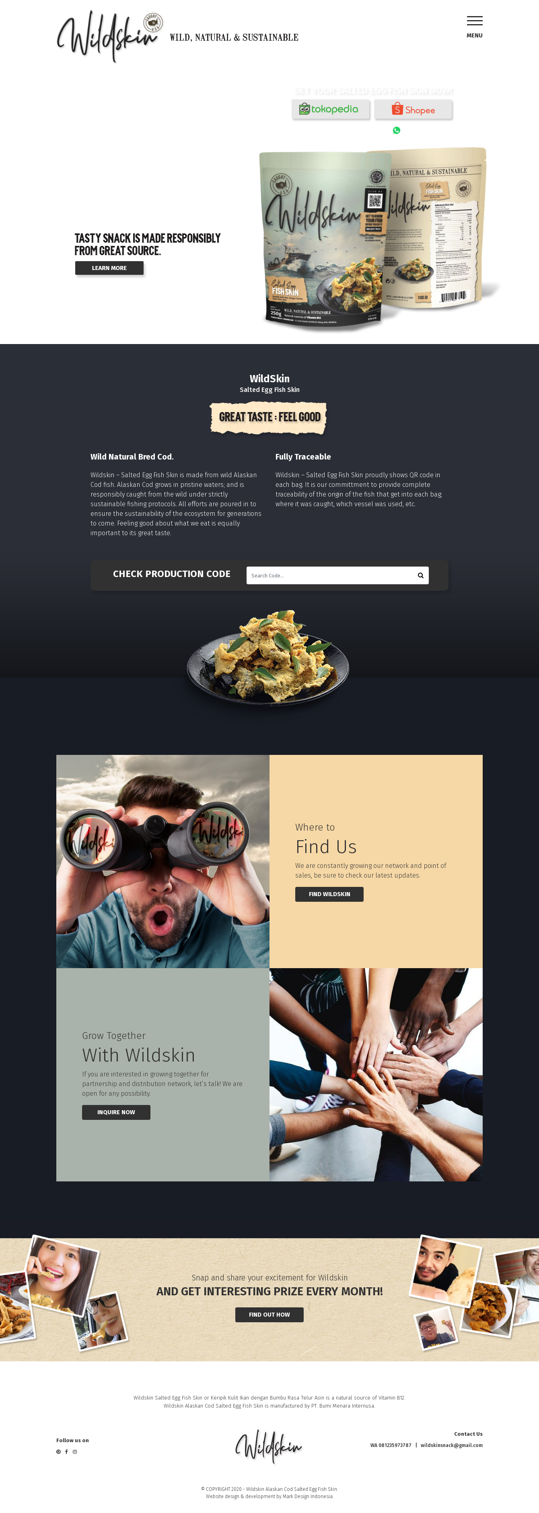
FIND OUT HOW (269, 1314)
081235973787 (426, 130)
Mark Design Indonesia (308, 1496)
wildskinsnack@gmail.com (452, 1445)
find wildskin (329, 894)
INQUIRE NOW (116, 1112)
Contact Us (468, 1434)
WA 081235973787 (390, 1445)
